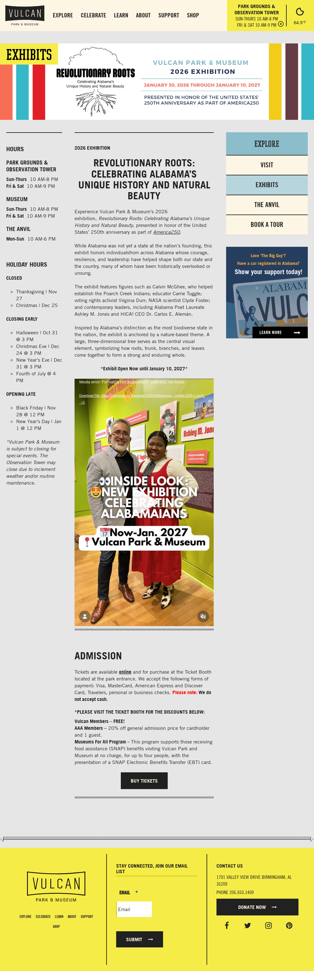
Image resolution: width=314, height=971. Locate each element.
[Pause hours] (281, 24)
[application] (144, 502)
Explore (63, 15)
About (143, 15)
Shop (193, 15)
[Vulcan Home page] (56, 886)
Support (168, 15)
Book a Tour (267, 224)
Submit (139, 939)
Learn (121, 15)
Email (128, 892)
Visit (267, 165)
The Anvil (267, 205)
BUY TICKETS (144, 781)
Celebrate (93, 15)
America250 (166, 232)
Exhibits (267, 185)
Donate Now (257, 907)
